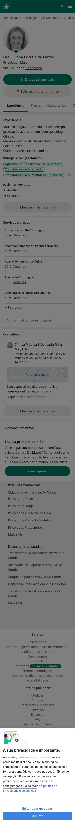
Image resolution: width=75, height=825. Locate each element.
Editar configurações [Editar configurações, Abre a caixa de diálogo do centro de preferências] (37, 808)
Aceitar (37, 816)
